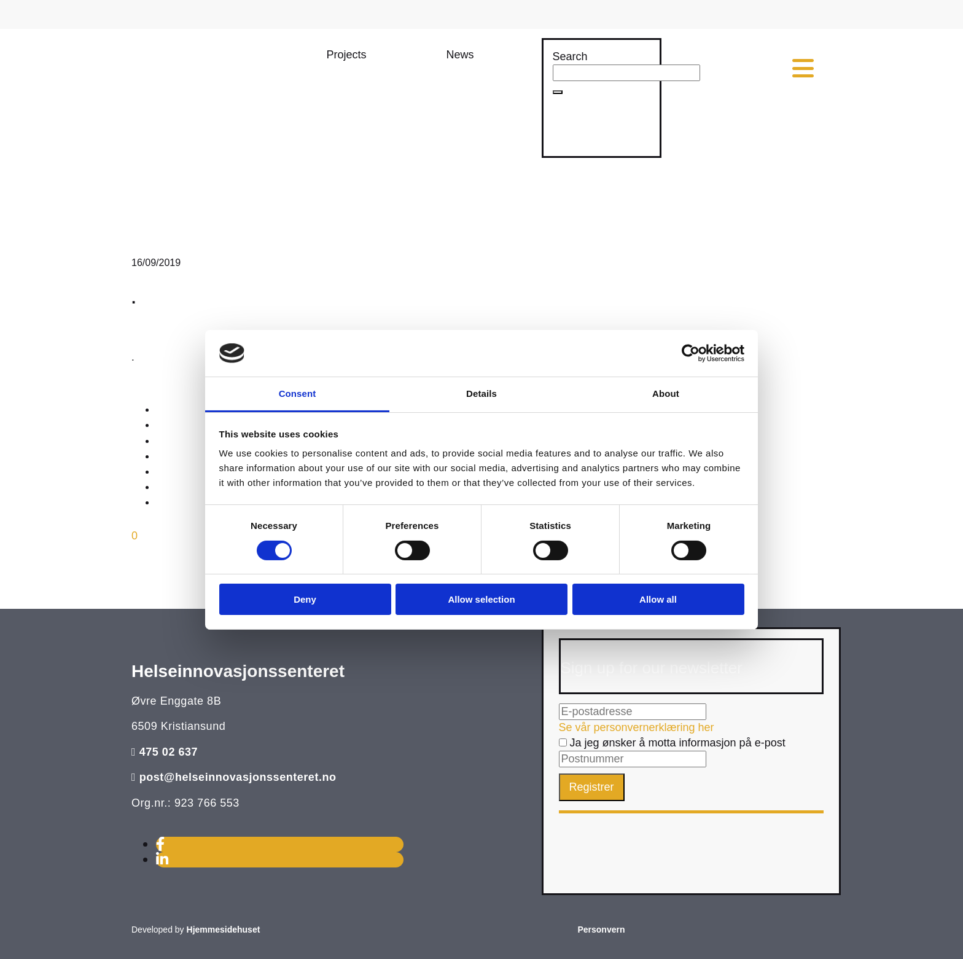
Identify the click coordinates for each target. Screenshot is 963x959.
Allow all (658, 599)
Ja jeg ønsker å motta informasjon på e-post (672, 743)
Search (570, 56)
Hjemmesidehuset (223, 929)
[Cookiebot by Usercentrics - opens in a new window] (690, 353)
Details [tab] (481, 393)
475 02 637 (168, 752)
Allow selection (481, 599)
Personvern (601, 929)
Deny (305, 599)
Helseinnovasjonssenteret (238, 671)
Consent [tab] (297, 393)
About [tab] (665, 393)
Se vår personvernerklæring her (636, 727)
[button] (346, 55)
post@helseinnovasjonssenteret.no (238, 777)
